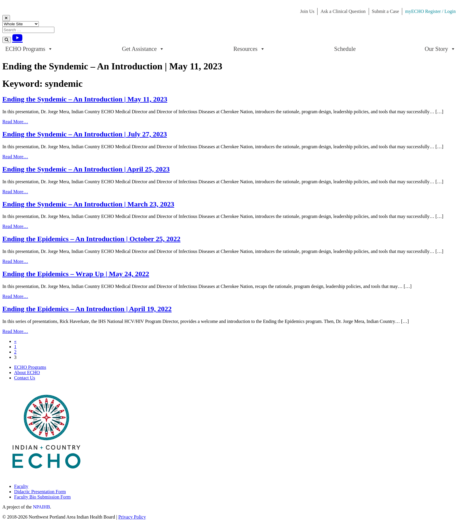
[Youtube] (17, 37)
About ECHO (27, 372)
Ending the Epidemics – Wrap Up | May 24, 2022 (75, 274)
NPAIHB (41, 506)
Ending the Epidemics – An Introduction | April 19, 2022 (87, 309)
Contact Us (24, 377)
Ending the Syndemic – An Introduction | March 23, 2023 (88, 204)
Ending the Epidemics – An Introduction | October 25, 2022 (91, 239)
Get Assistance (143, 49)
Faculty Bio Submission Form (42, 496)
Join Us (307, 11)
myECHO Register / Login (430, 11)
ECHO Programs (29, 49)
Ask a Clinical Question (342, 11)
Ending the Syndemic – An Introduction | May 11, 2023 (84, 99)
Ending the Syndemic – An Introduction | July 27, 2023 (84, 134)
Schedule (345, 49)
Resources (249, 49)
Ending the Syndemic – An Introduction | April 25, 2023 (86, 169)
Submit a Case (385, 11)
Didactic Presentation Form (40, 491)
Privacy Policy (132, 516)
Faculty (21, 486)
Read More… (15, 121)
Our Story (440, 49)
